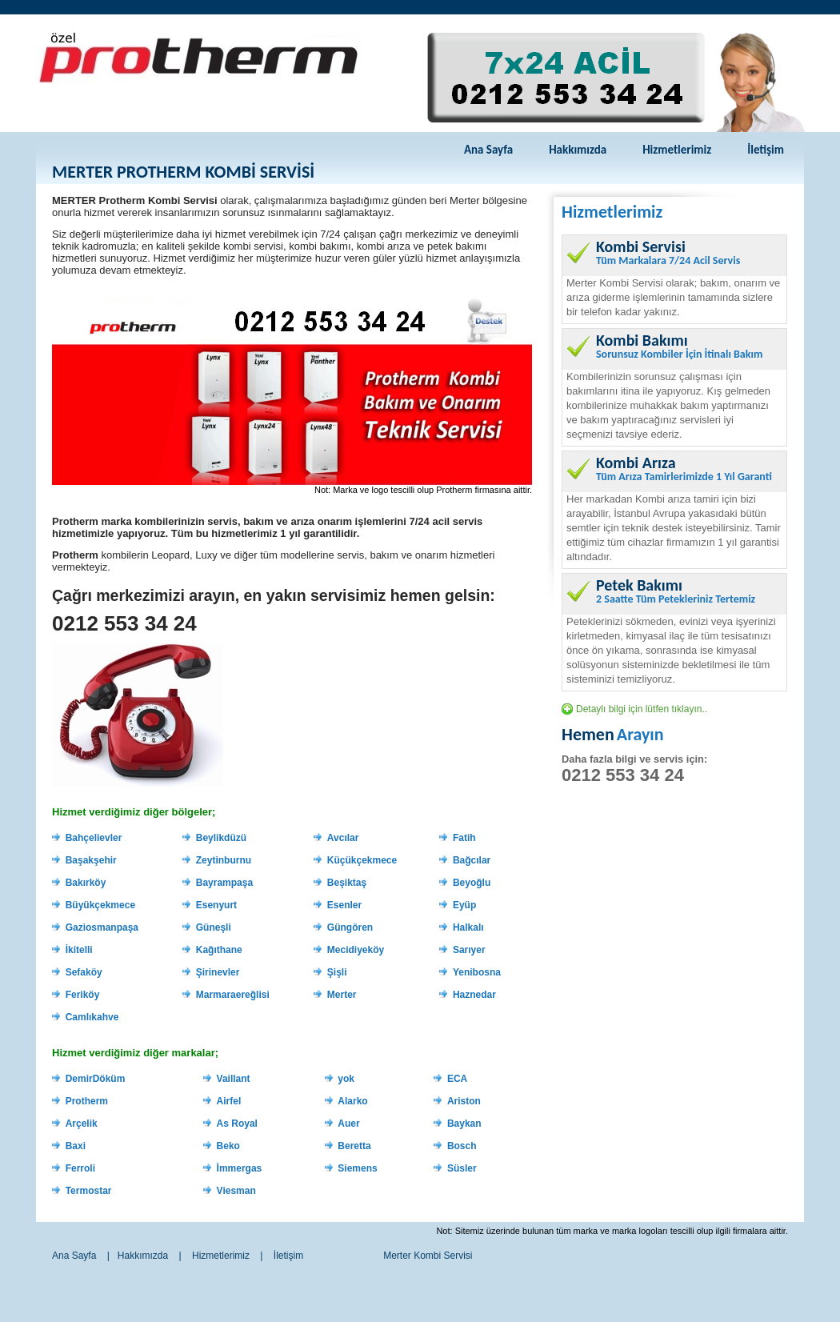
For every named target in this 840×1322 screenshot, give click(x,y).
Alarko (352, 1101)
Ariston (464, 1101)
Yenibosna (477, 972)
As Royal (237, 1123)
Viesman (236, 1190)
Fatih (464, 837)
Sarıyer (469, 949)
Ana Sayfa (488, 149)
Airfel (229, 1101)
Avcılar (343, 837)
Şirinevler (218, 972)
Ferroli (80, 1168)
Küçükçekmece (362, 860)
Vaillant (233, 1078)
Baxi (76, 1146)
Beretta (354, 1146)
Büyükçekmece (100, 905)
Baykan (464, 1123)
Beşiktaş (346, 882)
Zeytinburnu (223, 860)
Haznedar (474, 994)
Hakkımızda (577, 149)
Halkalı (468, 927)
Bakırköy (86, 882)
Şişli (337, 972)
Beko (228, 1146)
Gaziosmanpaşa (102, 927)
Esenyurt (216, 905)
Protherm (87, 1101)
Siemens (357, 1168)
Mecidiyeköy (355, 949)
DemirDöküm (96, 1078)
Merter (342, 994)
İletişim (765, 149)
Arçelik (82, 1123)
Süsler (462, 1168)
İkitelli (79, 949)
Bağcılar (471, 860)
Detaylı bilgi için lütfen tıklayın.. (641, 709)
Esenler (344, 905)
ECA (457, 1078)
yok (346, 1078)
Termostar (89, 1190)
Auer (348, 1123)
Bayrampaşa (224, 882)
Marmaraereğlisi (233, 994)
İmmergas (239, 1168)
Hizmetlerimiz (676, 149)
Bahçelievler (94, 837)
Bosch (462, 1146)
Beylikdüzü (221, 837)
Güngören (350, 927)
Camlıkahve (92, 1017)
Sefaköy (84, 972)
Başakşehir (91, 860)
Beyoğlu (471, 882)
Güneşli (213, 927)
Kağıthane (219, 949)
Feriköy (83, 994)
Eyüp (464, 905)
